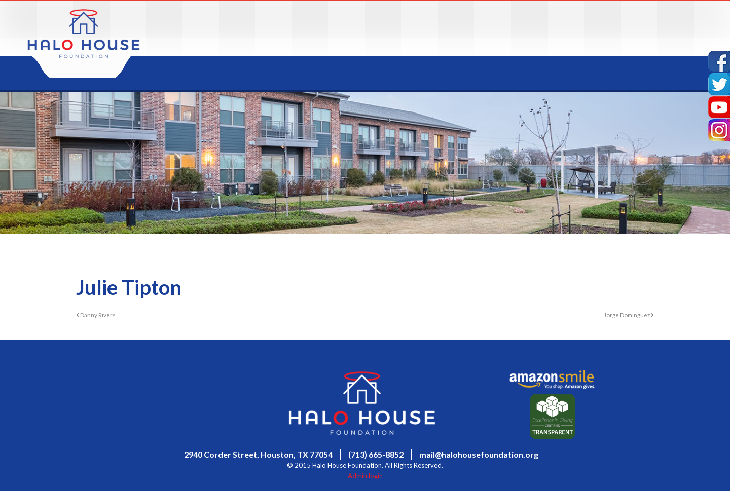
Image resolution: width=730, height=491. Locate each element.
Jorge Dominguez (629, 314)
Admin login (365, 476)
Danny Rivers (96, 314)
